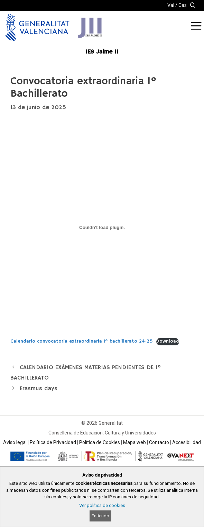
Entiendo (100, 515)
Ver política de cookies (102, 505)
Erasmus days (38, 388)
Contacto (159, 442)
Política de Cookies (99, 442)
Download (167, 341)
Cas (182, 5)
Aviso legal (15, 442)
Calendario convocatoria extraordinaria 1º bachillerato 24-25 (81, 341)
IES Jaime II (102, 52)
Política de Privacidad (53, 442)
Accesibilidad (186, 442)
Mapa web (134, 442)
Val (170, 5)
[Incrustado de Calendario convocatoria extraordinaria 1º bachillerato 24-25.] (102, 227)
